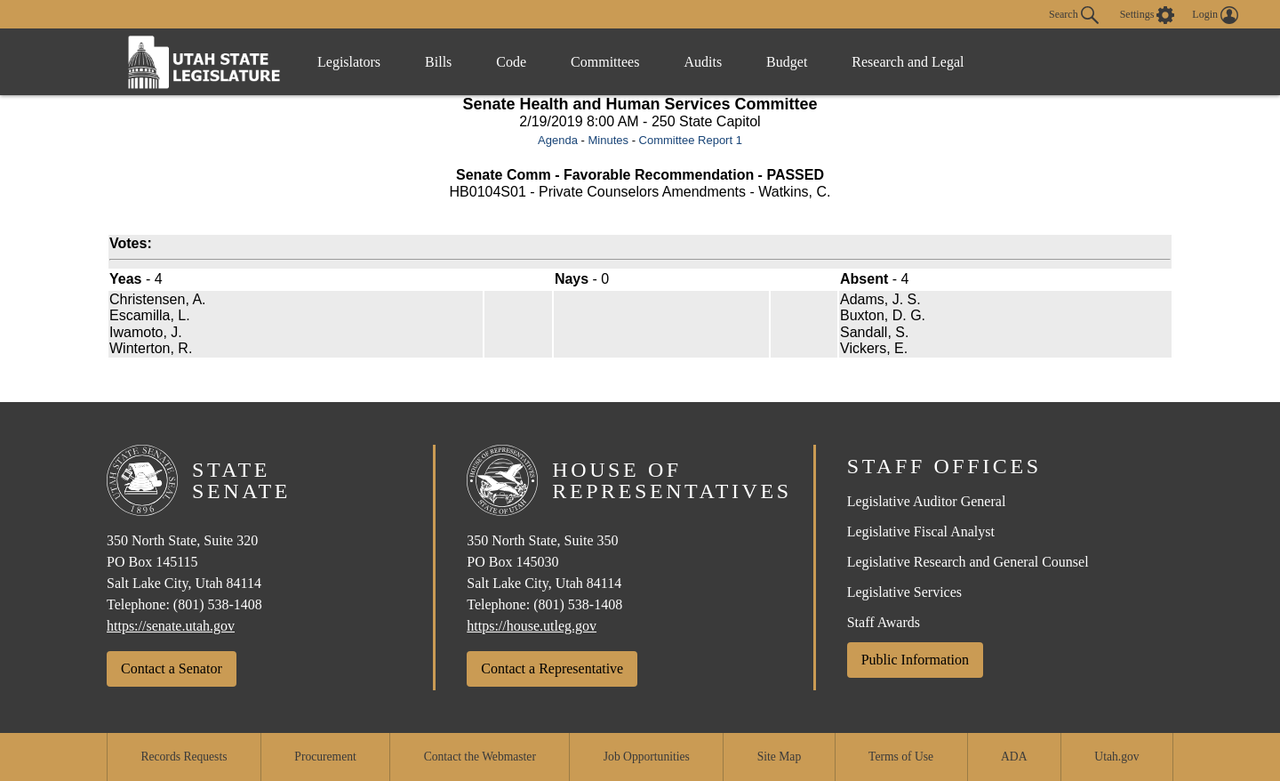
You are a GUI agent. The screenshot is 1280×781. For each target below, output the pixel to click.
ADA (1014, 756)
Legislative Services (904, 592)
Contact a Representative (552, 668)
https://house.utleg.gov (531, 625)
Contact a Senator (171, 668)
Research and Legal (908, 61)
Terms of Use (900, 756)
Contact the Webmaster (480, 756)
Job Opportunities (647, 756)
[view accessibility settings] (1147, 15)
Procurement (325, 756)
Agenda (558, 140)
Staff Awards (883, 622)
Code (511, 61)
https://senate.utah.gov (171, 625)
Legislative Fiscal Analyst (921, 531)
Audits (703, 61)
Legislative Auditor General (926, 501)
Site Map (779, 756)
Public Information (915, 659)
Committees (605, 61)
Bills (438, 61)
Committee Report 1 (690, 140)
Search (1074, 15)
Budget (786, 61)
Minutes (608, 140)
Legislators (348, 61)
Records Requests (183, 756)
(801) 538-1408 (217, 604)
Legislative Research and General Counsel (968, 561)
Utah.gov (1116, 756)
